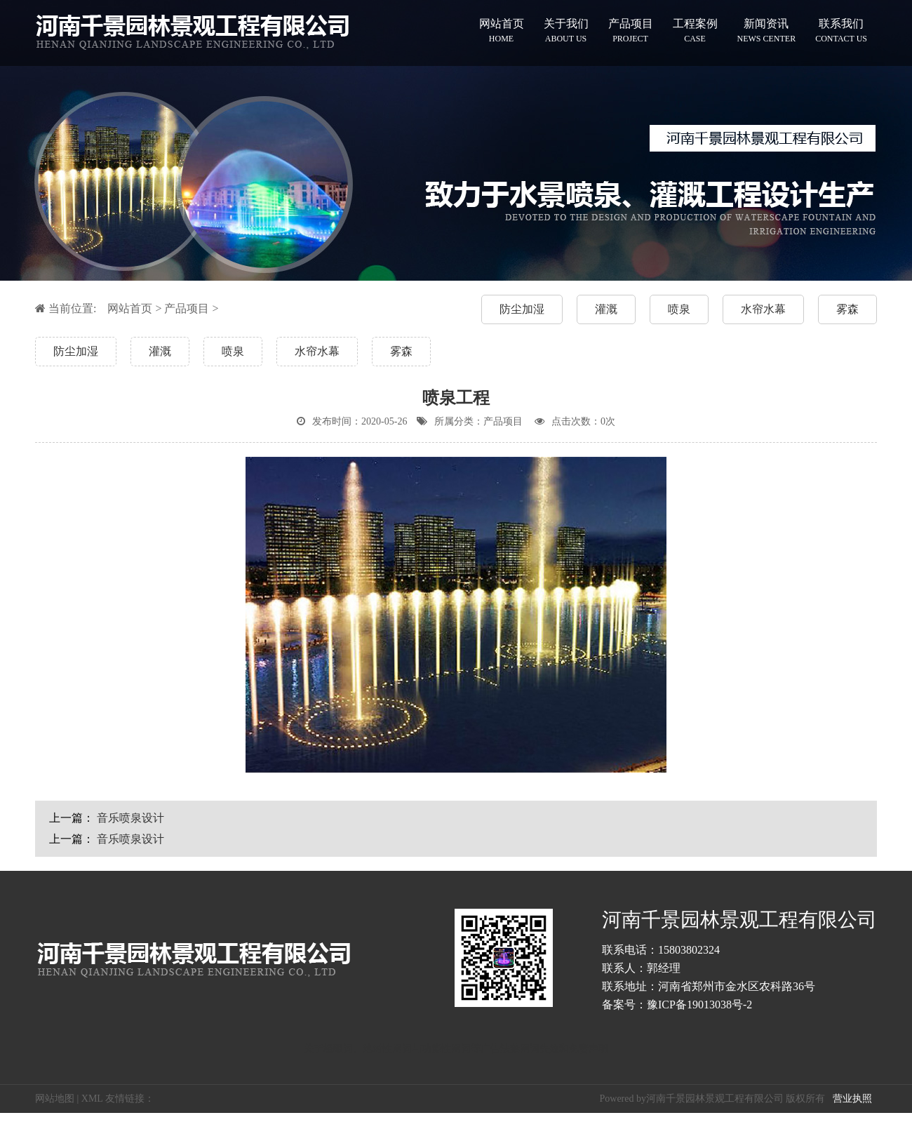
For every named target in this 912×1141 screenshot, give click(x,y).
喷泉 (679, 309)
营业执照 (852, 1098)
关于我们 (566, 31)
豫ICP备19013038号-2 (699, 1004)
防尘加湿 (521, 309)
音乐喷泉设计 (130, 818)
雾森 (847, 309)
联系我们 (841, 31)
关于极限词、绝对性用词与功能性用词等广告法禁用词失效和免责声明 (456, 1048)
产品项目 (630, 31)
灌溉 (606, 309)
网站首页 (501, 31)
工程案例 (695, 31)
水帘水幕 (763, 309)
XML (92, 1098)
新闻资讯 (766, 31)
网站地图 (54, 1098)
